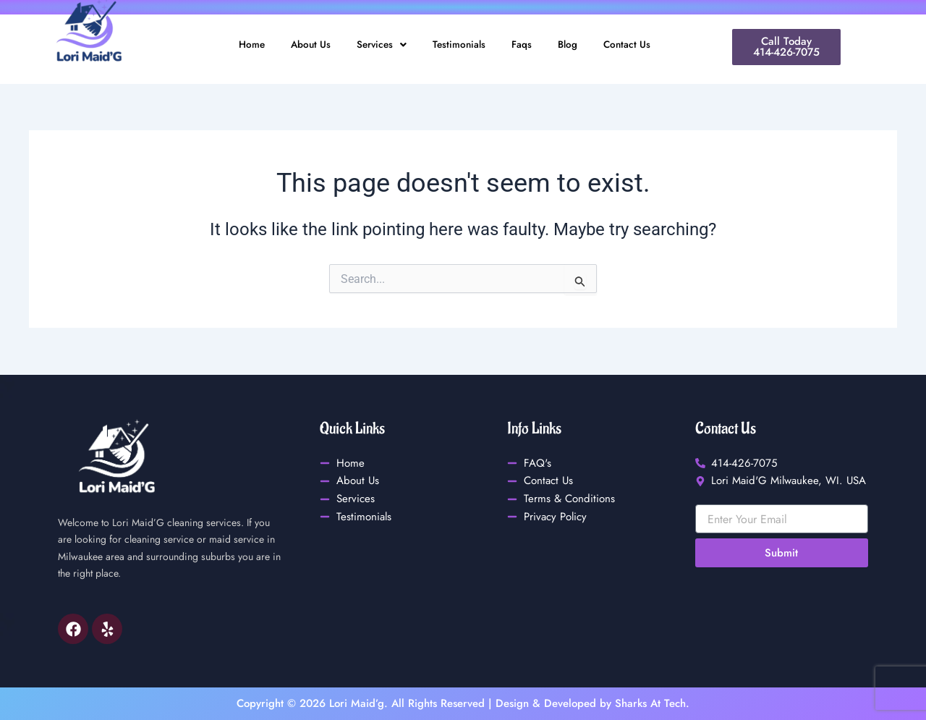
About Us (304, 45)
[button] (378, 45)
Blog (574, 45)
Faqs (525, 45)
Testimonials (459, 45)
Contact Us (636, 45)
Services (378, 45)
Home (242, 45)
